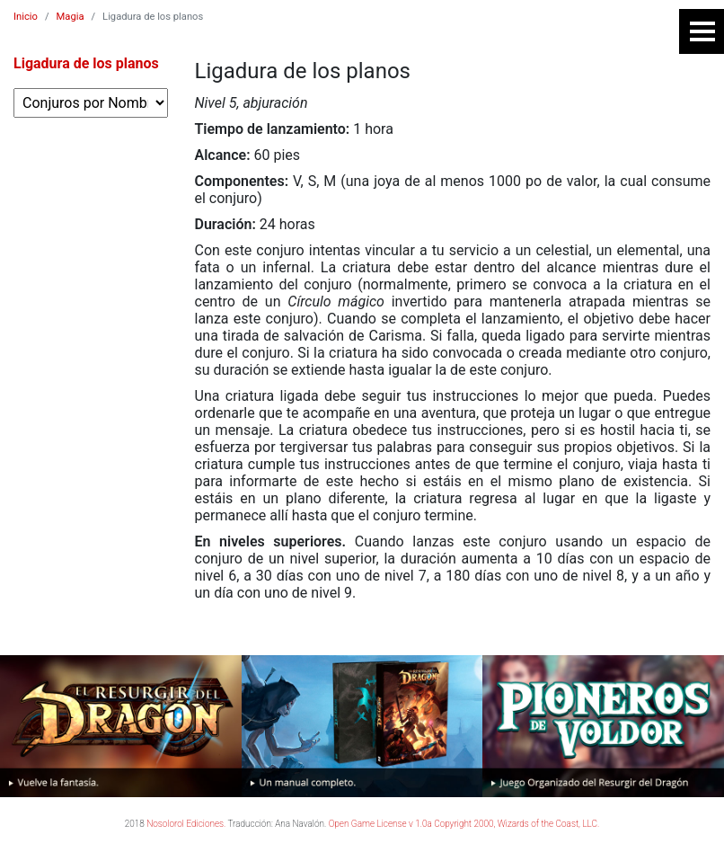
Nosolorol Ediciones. (185, 824)
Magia (70, 16)
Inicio (25, 16)
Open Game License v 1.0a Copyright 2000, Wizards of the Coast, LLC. (464, 824)
